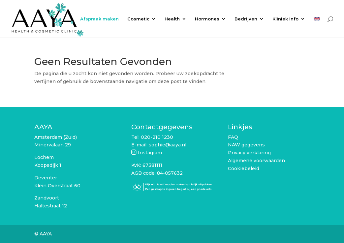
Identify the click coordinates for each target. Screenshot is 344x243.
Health (172, 18)
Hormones (207, 18)
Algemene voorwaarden (256, 161)
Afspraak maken (99, 18)
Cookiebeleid (243, 168)
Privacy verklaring (249, 153)
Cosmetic (138, 18)
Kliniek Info (285, 18)
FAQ (233, 137)
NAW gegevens (246, 145)
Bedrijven (246, 18)
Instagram (150, 153)
